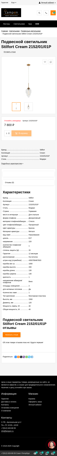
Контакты (5, 405)
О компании (6, 411)
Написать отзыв (11, 335)
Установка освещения (10, 408)
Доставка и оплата (8, 402)
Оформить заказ (35, 402)
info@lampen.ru (7, 431)
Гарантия (5, 399)
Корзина (32, 399)
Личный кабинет (35, 405)
